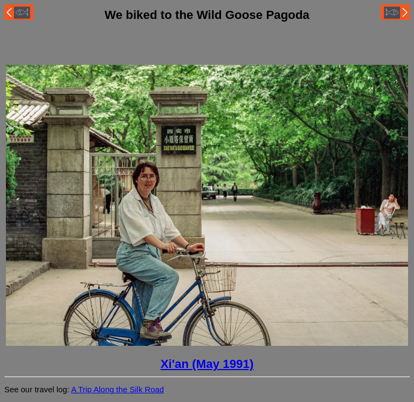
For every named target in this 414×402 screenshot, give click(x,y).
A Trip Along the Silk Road (117, 389)
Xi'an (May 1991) (207, 364)
